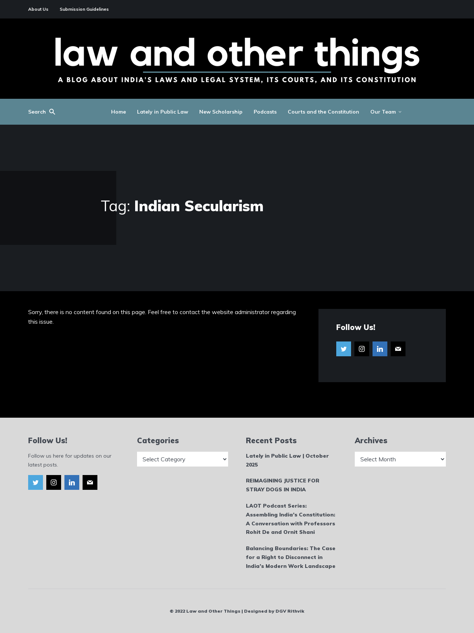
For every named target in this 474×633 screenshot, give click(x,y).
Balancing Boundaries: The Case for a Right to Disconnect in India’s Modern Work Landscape (291, 557)
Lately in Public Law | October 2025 (287, 460)
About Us (38, 9)
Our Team (383, 111)
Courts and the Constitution (323, 111)
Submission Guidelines (84, 9)
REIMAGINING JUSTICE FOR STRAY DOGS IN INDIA (282, 485)
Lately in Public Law (162, 111)
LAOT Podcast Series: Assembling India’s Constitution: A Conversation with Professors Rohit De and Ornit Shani (290, 518)
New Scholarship (221, 111)
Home (118, 111)
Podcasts (265, 111)
